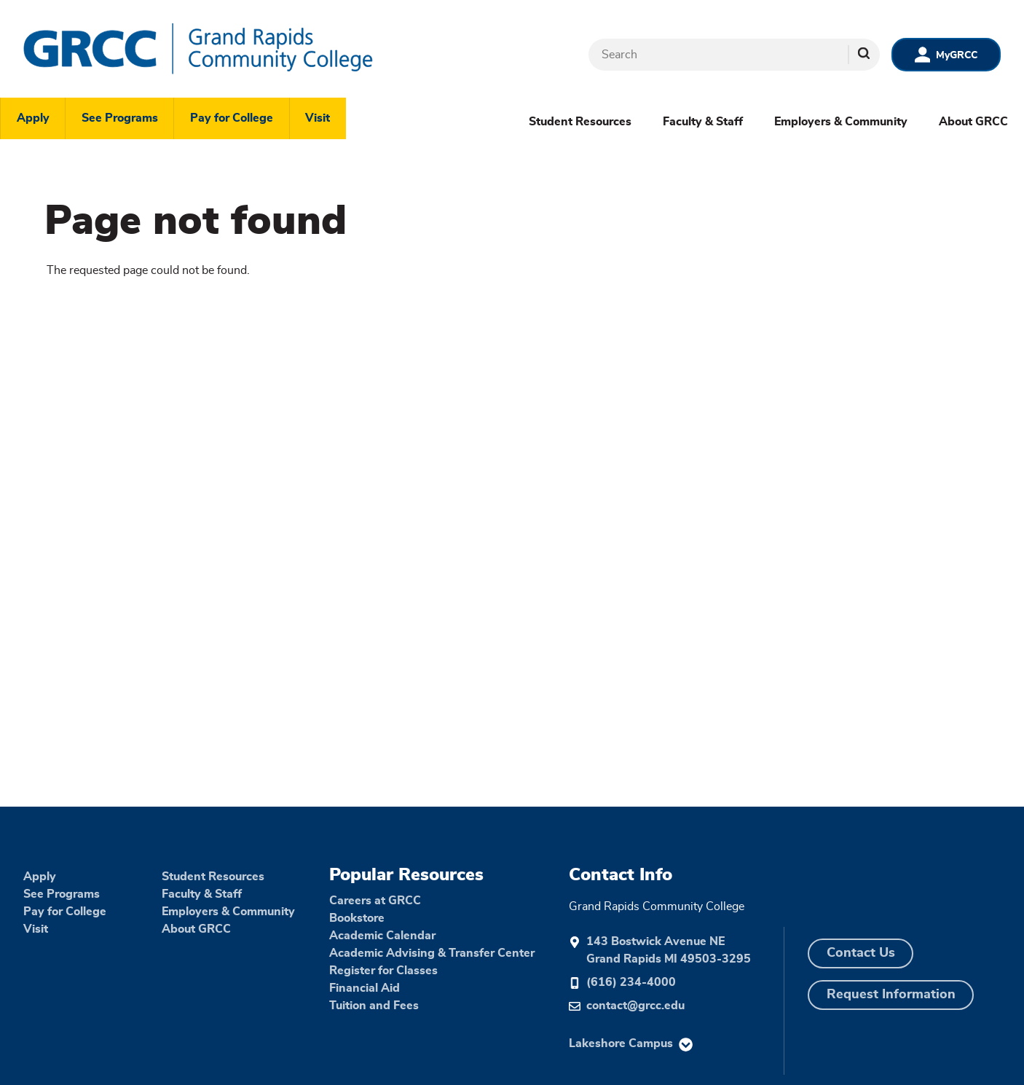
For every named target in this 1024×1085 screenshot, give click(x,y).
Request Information (891, 994)
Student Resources (580, 122)
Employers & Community (840, 122)
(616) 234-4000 (631, 982)
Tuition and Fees (374, 1005)
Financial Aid (364, 988)
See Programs (120, 118)
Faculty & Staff (703, 122)
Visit (317, 118)
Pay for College (231, 118)
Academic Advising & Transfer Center (432, 953)
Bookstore (357, 918)
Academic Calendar (382, 935)
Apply (33, 118)
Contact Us (861, 953)
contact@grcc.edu (635, 1005)
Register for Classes (383, 970)
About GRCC (973, 122)
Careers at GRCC (375, 900)
